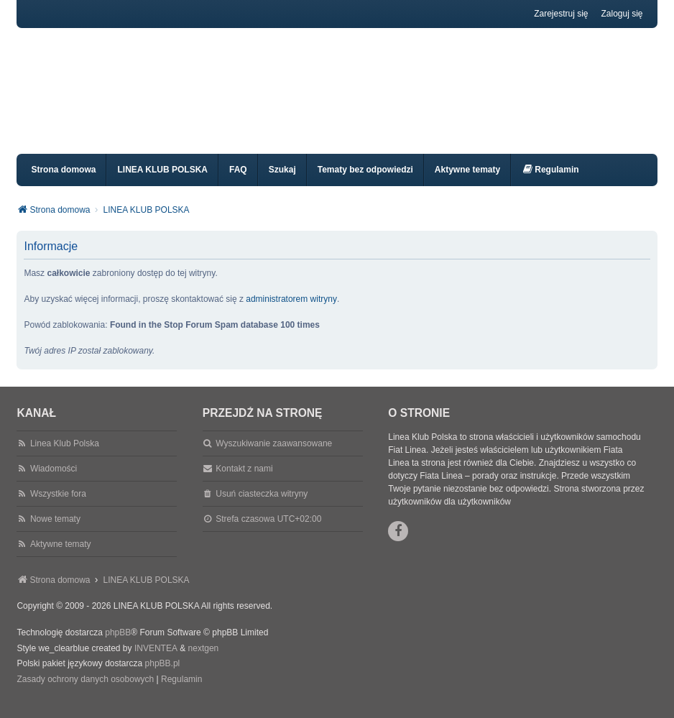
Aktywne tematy (60, 557)
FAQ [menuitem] (238, 183)
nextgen (203, 661)
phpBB (118, 645)
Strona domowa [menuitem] (63, 183)
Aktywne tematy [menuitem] (467, 183)
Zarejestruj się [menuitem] (561, 14)
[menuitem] (550, 183)
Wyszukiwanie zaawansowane (274, 456)
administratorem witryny (291, 312)
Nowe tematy (55, 532)
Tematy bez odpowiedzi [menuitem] (365, 183)
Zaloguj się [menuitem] (622, 14)
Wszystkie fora (58, 507)
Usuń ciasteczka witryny (262, 507)
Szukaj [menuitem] (282, 183)
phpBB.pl (162, 676)
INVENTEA (155, 661)
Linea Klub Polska (64, 456)
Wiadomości (53, 482)
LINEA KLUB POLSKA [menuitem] (162, 183)
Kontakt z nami (244, 482)
